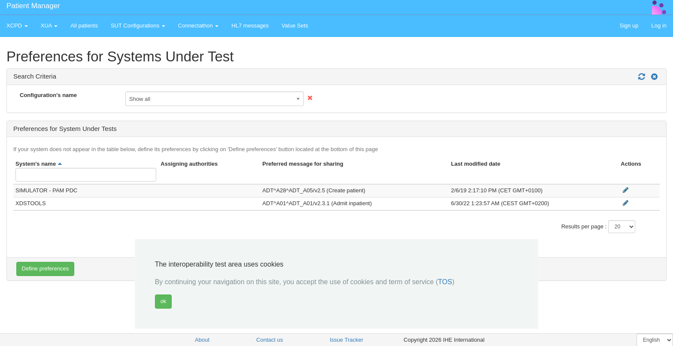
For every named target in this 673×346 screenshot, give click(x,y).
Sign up (628, 25)
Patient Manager (33, 6)
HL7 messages (250, 25)
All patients (84, 25)
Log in (659, 25)
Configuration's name (48, 95)
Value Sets (295, 25)
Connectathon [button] (198, 25)
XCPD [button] (17, 25)
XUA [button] (49, 25)
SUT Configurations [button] (138, 25)
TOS (445, 281)
